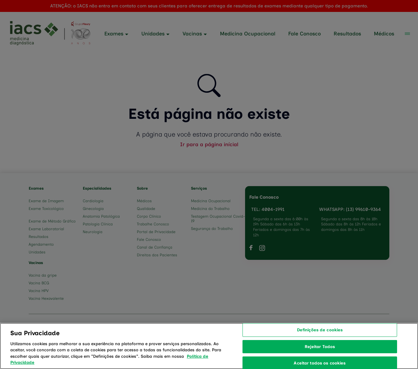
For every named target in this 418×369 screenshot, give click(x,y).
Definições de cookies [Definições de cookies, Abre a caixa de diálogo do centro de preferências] (320, 345)
